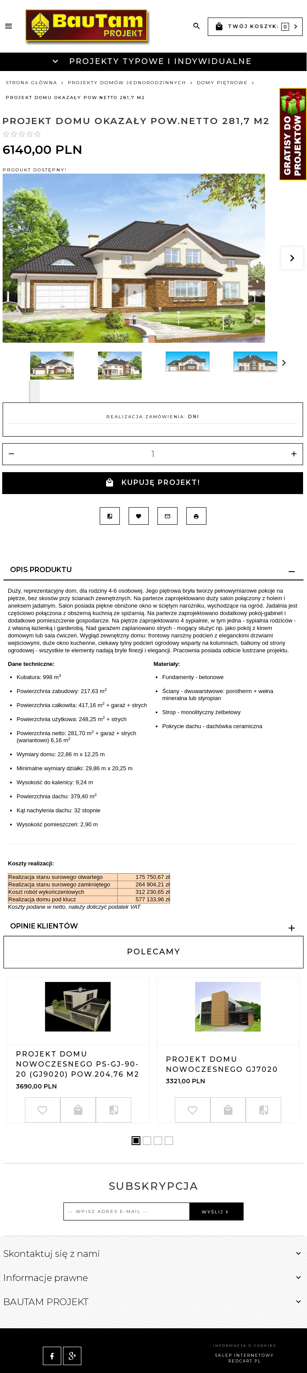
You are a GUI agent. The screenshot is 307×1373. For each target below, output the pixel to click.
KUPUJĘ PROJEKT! (152, 482)
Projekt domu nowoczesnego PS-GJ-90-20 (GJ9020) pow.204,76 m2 (78, 1064)
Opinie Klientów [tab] (44, 926)
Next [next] (34, 391)
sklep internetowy (244, 1345)
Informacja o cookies (244, 1335)
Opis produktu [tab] (41, 570)
